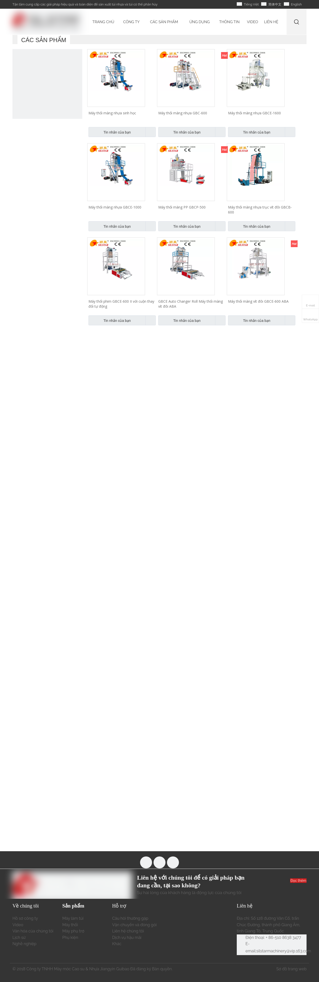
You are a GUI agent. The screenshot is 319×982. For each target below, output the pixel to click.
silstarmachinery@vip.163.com (283, 951)
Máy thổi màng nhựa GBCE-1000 (114, 207)
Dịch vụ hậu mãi (126, 937)
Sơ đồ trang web (291, 969)
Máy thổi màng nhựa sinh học (112, 113)
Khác (116, 943)
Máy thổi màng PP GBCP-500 (182, 207)
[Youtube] (159, 862)
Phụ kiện (70, 937)
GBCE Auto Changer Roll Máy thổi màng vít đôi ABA (190, 304)
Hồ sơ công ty (25, 918)
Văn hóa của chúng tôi (32, 931)
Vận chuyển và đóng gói (134, 924)
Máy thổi (70, 924)
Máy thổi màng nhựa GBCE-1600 (254, 113)
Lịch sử (18, 937)
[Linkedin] (173, 862)
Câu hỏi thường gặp (130, 918)
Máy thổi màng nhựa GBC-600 (182, 113)
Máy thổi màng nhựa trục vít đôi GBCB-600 (260, 209)
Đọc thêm (298, 881)
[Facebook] (146, 862)
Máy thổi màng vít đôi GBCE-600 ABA (258, 301)
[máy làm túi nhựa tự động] (47, 84)
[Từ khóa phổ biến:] (296, 21)
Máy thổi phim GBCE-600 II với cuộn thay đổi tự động (121, 304)
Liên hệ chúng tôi (128, 931)
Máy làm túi (72, 918)
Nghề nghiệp (24, 943)
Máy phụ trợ (73, 931)
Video (17, 924)
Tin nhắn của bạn (109, 132)
